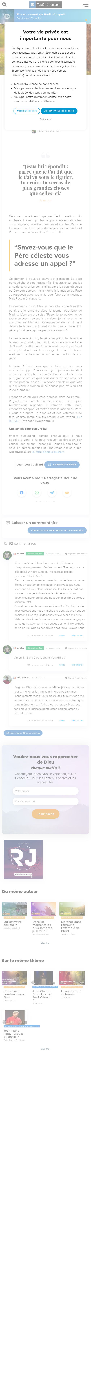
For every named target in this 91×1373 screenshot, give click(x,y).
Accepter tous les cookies (59, 111)
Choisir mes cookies (27, 111)
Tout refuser (46, 119)
